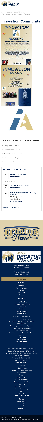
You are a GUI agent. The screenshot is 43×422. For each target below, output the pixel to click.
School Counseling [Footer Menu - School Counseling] (21, 389)
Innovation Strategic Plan (11, 150)
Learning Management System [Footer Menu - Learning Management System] (21, 326)
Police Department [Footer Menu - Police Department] (21, 386)
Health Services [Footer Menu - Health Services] (21, 377)
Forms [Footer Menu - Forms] (21, 399)
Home (3, 12)
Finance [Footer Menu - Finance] (21, 375)
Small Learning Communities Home (15, 162)
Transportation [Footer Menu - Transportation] (21, 393)
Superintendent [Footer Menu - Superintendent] (21, 288)
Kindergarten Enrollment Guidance (21, 333)
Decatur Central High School (16, 12)
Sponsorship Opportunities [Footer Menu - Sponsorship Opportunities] (21, 358)
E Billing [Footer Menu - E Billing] (21, 335)
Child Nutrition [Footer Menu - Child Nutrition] (21, 368)
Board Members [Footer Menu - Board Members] (21, 302)
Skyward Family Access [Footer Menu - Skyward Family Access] (21, 317)
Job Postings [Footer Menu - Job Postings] (21, 401)
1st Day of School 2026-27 (21, 185)
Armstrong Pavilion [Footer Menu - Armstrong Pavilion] (21, 360)
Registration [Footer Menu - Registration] (21, 323)
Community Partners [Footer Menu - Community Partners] (21, 356)
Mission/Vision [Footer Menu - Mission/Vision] (21, 286)
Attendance (21, 340)
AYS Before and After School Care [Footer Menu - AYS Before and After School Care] (21, 321)
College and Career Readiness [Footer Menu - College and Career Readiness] (21, 370)
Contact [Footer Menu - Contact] (21, 295)
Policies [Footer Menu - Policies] (21, 309)
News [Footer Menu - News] (22, 290)
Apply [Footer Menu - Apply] (21, 404)
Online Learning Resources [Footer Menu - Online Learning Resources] (21, 328)
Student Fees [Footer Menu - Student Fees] (21, 337)
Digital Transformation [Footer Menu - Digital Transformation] (21, 330)
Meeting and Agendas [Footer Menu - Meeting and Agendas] (21, 304)
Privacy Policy (13, 419)
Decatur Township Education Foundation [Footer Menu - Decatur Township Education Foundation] (21, 349)
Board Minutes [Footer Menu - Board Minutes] (21, 311)
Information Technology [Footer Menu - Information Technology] (21, 382)
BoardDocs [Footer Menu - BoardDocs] (21, 306)
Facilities (21, 384)
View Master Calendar (11, 207)
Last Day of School (18, 174)
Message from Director (10, 146)
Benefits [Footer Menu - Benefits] (21, 406)
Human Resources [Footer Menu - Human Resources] (21, 379)
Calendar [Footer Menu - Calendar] (21, 293)
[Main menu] (39, 4)
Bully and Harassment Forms (12, 154)
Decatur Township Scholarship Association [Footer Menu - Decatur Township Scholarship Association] (21, 353)
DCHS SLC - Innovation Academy (13, 14)
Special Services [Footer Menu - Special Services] (21, 373)
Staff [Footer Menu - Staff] (21, 391)
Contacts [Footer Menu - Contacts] (21, 408)
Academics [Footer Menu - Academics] (21, 366)
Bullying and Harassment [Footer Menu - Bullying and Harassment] (21, 319)
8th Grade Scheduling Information (14, 158)
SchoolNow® (33, 419)
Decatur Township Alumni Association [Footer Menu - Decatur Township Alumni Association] (21, 351)
